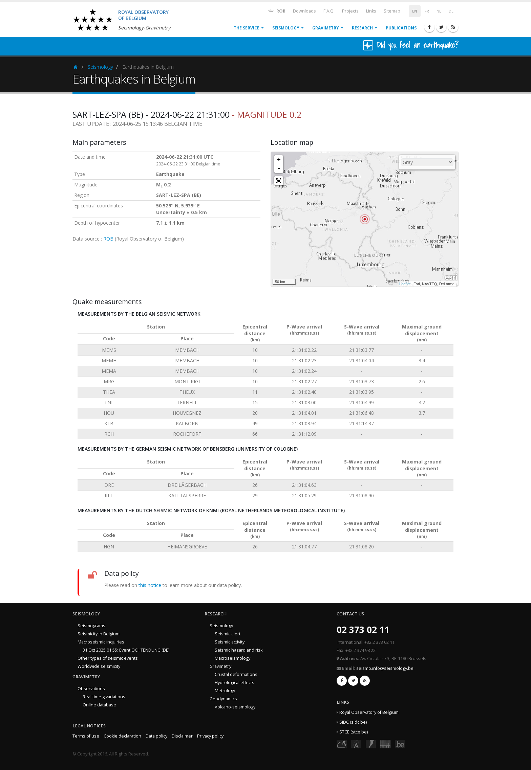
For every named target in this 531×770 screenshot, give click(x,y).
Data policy (156, 736)
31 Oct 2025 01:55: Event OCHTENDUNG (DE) (126, 650)
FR (427, 11)
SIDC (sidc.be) (353, 722)
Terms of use (85, 736)
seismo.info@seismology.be (384, 668)
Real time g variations (104, 697)
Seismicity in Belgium (99, 634)
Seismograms (91, 626)
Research (362, 28)
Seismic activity (230, 642)
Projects (350, 11)
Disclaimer (182, 736)
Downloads (304, 11)
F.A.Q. (329, 11)
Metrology (225, 691)
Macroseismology (232, 658)
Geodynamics (223, 699)
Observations (91, 689)
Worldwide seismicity (99, 666)
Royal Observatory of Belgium (369, 712)
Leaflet (404, 284)
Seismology (285, 28)
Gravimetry (325, 28)
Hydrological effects (234, 682)
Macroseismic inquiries (101, 642)
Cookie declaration (122, 736)
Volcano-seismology (235, 707)
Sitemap (392, 11)
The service (246, 28)
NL (439, 11)
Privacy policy (210, 736)
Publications (401, 28)
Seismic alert (227, 634)
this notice (150, 585)
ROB (276, 10)
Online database (99, 705)
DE (451, 11)
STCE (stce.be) (353, 732)
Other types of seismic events (108, 658)
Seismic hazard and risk (238, 650)
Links (371, 11)
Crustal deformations (236, 674)
